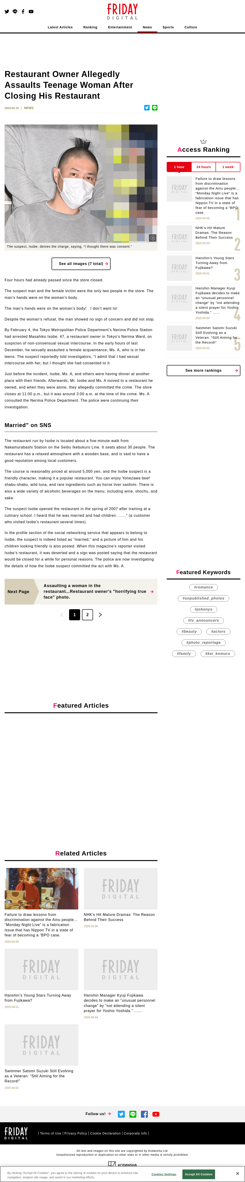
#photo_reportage (203, 642)
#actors (218, 631)
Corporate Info (135, 1133)
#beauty (189, 631)
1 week (228, 167)
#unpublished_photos (204, 598)
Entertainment (120, 27)
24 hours (203, 167)
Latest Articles (60, 27)
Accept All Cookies (199, 1174)
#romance (203, 587)
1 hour (179, 167)
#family (184, 654)
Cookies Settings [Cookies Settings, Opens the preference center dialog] (164, 1174)
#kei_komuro (217, 654)
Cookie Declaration (105, 1133)
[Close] (238, 1173)
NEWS (29, 108)
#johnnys (204, 609)
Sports (168, 27)
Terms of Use (50, 1133)
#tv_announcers (203, 620)
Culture (191, 27)
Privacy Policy (75, 1133)
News (147, 27)
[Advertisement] (81, 759)
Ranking (90, 27)
